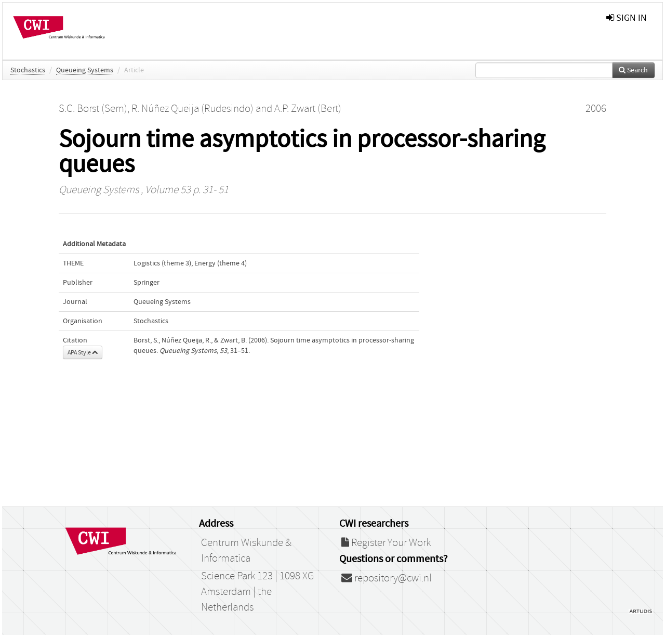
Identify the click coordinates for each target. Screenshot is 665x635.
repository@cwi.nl (386, 578)
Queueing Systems (84, 70)
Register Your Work (386, 543)
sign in (626, 17)
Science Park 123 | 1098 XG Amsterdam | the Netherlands (257, 592)
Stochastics (27, 70)
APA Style (83, 352)
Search (633, 70)
